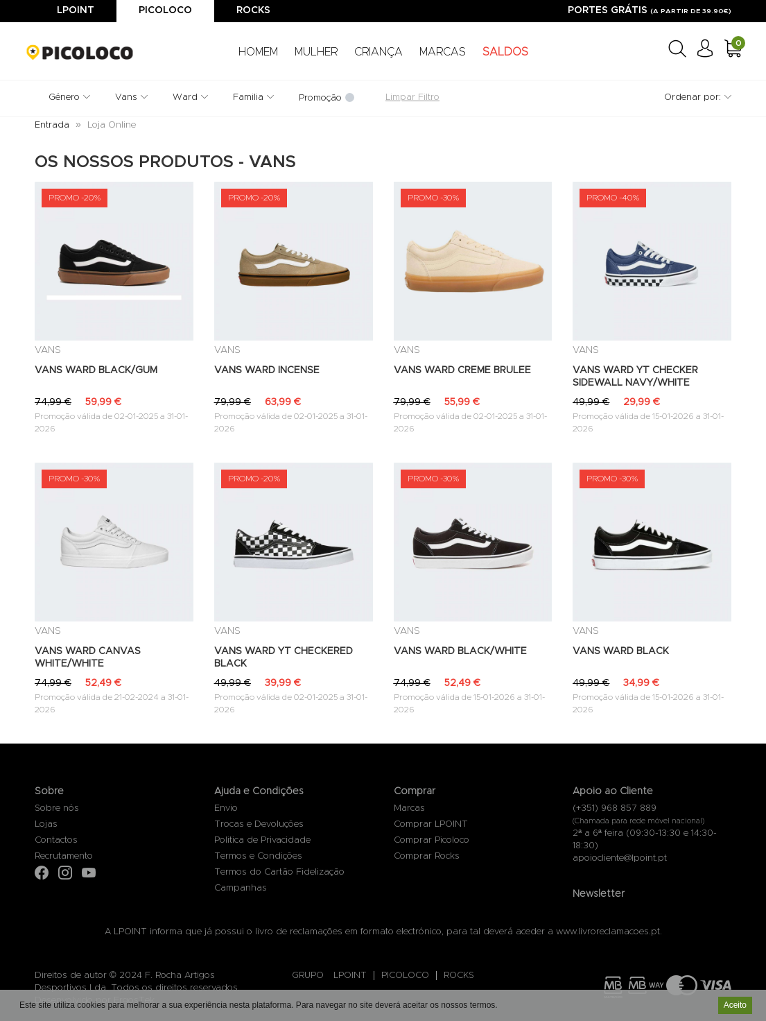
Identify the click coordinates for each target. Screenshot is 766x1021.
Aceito (735, 1006)
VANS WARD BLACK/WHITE (460, 651)
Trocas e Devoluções (259, 824)
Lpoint (75, 10)
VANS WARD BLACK (621, 651)
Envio (226, 808)
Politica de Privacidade (262, 840)
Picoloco (165, 10)
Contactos (56, 840)
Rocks (253, 10)
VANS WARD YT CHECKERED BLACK (283, 657)
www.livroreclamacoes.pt (608, 931)
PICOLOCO (405, 975)
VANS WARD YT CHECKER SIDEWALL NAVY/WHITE (635, 377)
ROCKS (459, 975)
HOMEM (258, 52)
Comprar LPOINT (431, 824)
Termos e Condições (258, 856)
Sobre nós (57, 808)
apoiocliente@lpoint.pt (620, 858)
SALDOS (505, 52)
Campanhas (240, 888)
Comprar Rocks (427, 856)
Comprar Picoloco (431, 840)
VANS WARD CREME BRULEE (462, 370)
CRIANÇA (378, 52)
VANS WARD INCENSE (267, 370)
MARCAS (442, 52)
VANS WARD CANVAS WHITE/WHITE (88, 657)
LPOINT (350, 975)
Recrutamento (64, 856)
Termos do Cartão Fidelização (279, 872)
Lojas (46, 824)
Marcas (409, 808)
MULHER (316, 52)
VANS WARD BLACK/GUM (96, 370)
